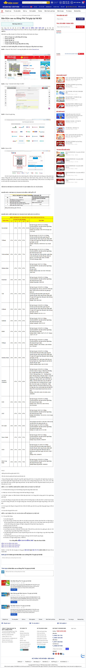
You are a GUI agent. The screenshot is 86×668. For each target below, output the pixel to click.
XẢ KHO (35, 6)
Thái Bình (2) (28, 661)
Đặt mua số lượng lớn (24, 642)
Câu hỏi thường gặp (41, 644)
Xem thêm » (13, 589)
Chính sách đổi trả (41, 633)
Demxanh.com (35, 49)
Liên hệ (21, 638)
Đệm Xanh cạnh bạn (50, 11)
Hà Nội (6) (20, 661)
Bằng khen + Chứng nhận (42, 642)
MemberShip (77, 11)
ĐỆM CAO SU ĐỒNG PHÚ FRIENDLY (10, 545)
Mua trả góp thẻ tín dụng (42, 640)
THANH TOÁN (56, 6)
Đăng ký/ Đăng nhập (24, 633)
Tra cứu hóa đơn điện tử (25, 644)
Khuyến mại (8, 11)
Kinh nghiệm (32, 11)
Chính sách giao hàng (42, 631)
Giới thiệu (22, 631)
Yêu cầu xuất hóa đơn (25, 646)
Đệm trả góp (60, 11)
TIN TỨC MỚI (41, 6)
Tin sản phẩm (17, 11)
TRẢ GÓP (62, 6)
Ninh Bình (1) (46, 661)
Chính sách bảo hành (41, 636)
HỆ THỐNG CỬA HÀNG (71, 7)
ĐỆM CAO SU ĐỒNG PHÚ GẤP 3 (9, 543)
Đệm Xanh (58, 32)
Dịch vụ (25, 11)
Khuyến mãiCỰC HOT (56, 3)
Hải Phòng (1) (55, 661)
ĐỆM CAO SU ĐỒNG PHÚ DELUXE (10, 546)
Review (40, 11)
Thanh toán (22, 636)
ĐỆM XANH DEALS (27, 7)
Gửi (67, 648)
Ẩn (21, 24)
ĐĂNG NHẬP (81, 6)
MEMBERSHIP (49, 6)
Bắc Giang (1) (37, 661)
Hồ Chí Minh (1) (64, 661)
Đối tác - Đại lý (23, 640)
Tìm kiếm (80, 19)
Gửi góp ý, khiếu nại (24, 647)
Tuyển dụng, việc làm (24, 635)
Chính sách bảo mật (41, 635)
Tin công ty (69, 11)
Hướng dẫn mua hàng (42, 638)
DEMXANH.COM (8, 29)
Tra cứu (80, 27)
